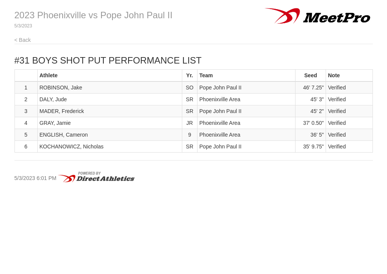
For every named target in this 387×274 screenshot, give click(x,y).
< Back (22, 40)
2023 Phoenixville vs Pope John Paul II (93, 15)
